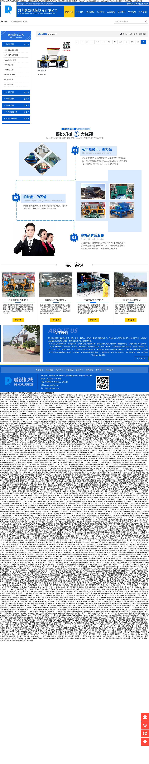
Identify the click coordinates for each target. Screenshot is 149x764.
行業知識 (111, 12)
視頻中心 (101, 12)
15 (109, 42)
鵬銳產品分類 (16, 35)
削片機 (25, 21)
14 (103, 42)
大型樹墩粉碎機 (10, 60)
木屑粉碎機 (9, 65)
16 (115, 42)
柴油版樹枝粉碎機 (11, 50)
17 (121, 42)
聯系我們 (137, 4)
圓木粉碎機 (9, 70)
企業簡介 (80, 12)
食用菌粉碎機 (10, 74)
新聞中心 (121, 12)
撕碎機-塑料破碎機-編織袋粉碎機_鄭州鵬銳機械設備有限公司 (70, 375)
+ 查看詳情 (141, 358)
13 (98, 42)
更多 (26, 44)
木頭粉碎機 (9, 84)
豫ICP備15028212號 (54, 379)
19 (132, 42)
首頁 (135, 34)
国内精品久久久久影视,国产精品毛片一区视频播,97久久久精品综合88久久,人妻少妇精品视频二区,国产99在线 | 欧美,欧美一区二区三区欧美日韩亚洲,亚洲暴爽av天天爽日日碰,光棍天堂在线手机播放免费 (71, 1)
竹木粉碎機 (9, 79)
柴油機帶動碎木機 (11, 55)
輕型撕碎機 (42, 70)
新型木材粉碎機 (16, 21)
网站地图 (145, 395)
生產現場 (132, 12)
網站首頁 (130, 4)
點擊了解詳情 (42, 74)
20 (138, 42)
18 (126, 42)
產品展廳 (90, 12)
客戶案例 (145, 4)
